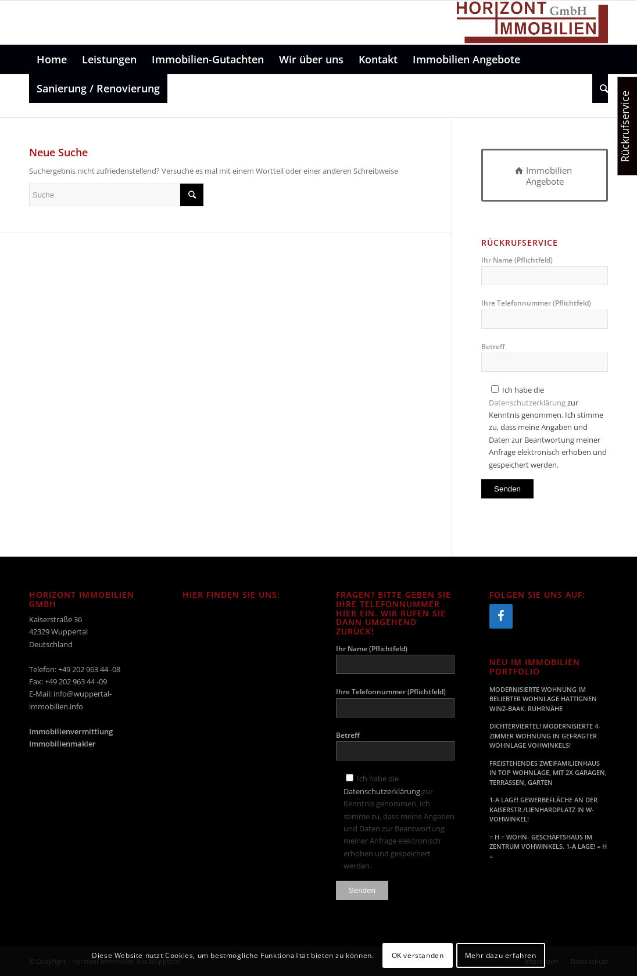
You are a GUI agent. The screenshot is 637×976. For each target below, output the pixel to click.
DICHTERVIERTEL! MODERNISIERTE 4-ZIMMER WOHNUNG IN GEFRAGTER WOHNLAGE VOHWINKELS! (544, 735)
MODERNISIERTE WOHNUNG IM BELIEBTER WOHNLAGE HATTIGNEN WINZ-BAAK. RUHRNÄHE (543, 699)
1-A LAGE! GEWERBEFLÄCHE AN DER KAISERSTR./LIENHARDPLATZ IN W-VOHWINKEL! (543, 809)
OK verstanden (418, 955)
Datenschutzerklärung (527, 402)
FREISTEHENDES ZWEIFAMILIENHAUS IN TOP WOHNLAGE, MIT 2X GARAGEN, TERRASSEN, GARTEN (548, 773)
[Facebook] (501, 616)
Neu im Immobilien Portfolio (534, 667)
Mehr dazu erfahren (500, 955)
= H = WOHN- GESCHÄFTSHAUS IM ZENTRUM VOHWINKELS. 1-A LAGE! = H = (548, 846)
